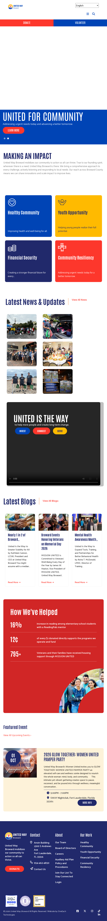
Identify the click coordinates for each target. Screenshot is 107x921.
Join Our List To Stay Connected (64, 874)
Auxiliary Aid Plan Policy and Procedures (64, 863)
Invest (22, 431)
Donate (26, 22)
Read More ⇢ (14, 582)
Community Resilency (86, 865)
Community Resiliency (76, 257)
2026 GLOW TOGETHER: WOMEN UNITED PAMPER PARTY (71, 756)
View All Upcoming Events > (17, 735)
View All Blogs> (51, 501)
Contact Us (40, 869)
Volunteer (80, 22)
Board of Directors (65, 848)
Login (58, 882)
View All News (79, 300)
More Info (87, 802)
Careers (59, 853)
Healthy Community (23, 212)
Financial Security (22, 257)
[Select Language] (87, 5)
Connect (41, 431)
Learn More (13, 130)
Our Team (60, 842)
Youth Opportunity (72, 212)
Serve (60, 431)
